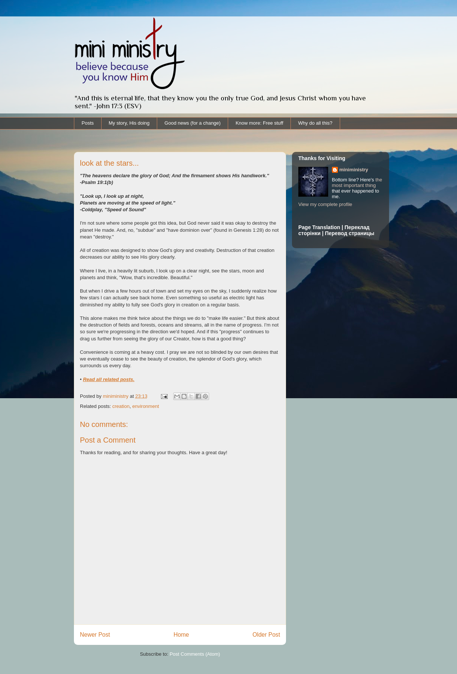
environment (145, 406)
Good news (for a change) (193, 123)
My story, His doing (129, 123)
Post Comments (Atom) (195, 654)
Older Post (266, 634)
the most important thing (357, 182)
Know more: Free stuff (259, 123)
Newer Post (95, 634)
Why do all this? (315, 123)
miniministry (353, 169)
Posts (88, 123)
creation (121, 406)
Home (181, 634)
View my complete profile (325, 204)
